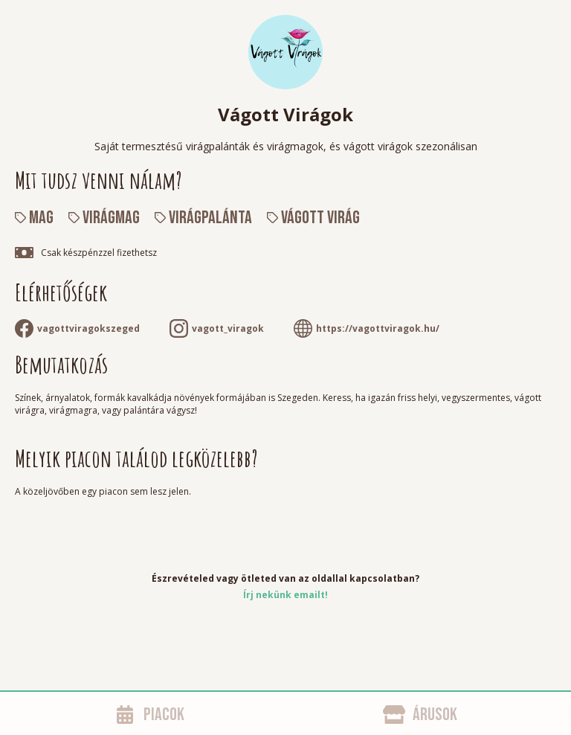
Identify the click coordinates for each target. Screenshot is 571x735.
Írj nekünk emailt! (285, 594)
